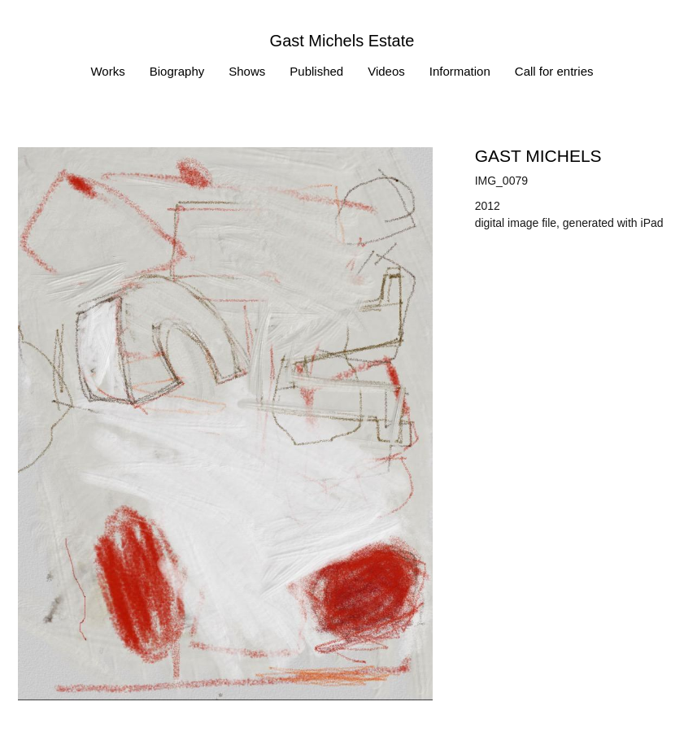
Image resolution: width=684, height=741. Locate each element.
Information (459, 71)
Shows (247, 71)
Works (107, 71)
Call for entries (554, 71)
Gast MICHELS (538, 155)
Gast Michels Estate (342, 41)
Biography (177, 71)
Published (316, 71)
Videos (386, 71)
